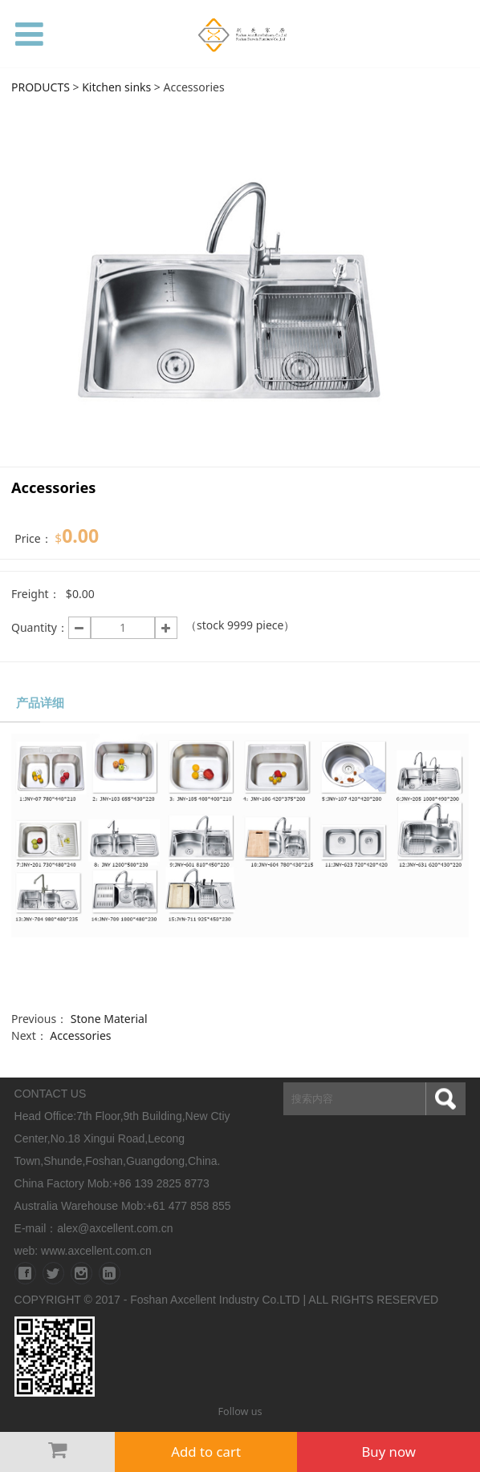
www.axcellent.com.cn (96, 1250)
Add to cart (206, 1451)
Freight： (35, 593)
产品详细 (40, 702)
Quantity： (39, 627)
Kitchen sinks (116, 87)
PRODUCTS (40, 87)
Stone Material (109, 1018)
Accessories (80, 1035)
